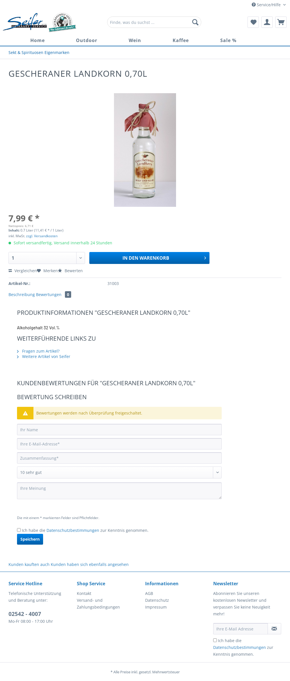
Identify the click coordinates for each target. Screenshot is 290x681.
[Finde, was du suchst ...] (154, 22)
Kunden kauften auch (29, 564)
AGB (149, 593)
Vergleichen (23, 270)
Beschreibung (22, 294)
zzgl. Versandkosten (42, 236)
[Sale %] (228, 40)
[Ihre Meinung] (119, 490)
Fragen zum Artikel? (38, 351)
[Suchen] (195, 22)
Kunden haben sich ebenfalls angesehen (90, 564)
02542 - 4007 (25, 614)
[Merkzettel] (253, 22)
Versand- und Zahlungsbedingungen (98, 603)
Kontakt (84, 593)
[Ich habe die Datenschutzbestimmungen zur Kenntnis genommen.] (19, 530)
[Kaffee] (181, 40)
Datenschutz (157, 600)
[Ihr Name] (119, 429)
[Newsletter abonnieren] (274, 628)
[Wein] (135, 40)
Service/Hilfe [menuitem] (267, 4)
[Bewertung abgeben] (119, 472)
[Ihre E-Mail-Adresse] (119, 443)
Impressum (156, 607)
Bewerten (70, 270)
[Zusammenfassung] (119, 458)
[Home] (37, 40)
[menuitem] (154, 24)
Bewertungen (53, 294)
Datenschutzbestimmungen (72, 530)
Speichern (30, 539)
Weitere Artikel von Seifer (43, 356)
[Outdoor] (86, 40)
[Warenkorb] (281, 22)
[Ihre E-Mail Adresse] (240, 628)
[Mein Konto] (267, 22)
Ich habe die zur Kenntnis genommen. (85, 530)
